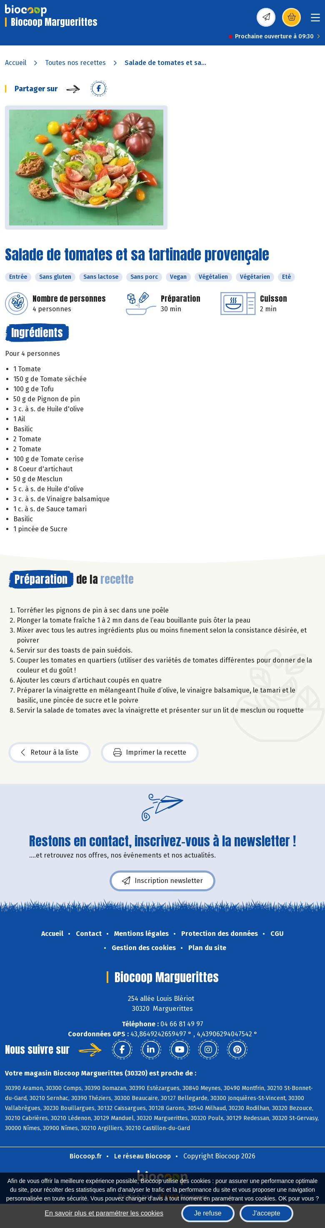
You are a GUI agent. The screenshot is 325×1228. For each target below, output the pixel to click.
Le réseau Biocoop (142, 1156)
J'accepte (266, 1213)
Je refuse (208, 1213)
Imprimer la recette (149, 752)
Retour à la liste (49, 752)
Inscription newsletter (162, 881)
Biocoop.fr (86, 1156)
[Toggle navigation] (315, 20)
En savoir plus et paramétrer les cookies (104, 1213)
